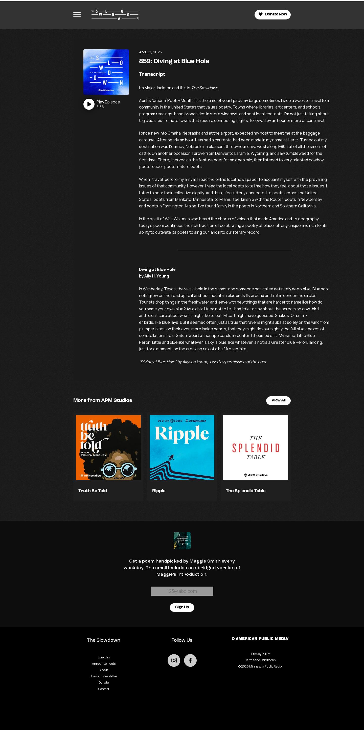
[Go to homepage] (112, 14)
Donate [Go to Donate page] (104, 682)
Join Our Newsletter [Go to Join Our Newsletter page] (103, 676)
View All (278, 400)
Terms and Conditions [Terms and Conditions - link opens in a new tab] (260, 660)
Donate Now (272, 14)
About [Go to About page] (104, 670)
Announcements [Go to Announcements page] (104, 663)
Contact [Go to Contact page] (103, 689)
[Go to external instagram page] (174, 660)
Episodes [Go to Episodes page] (104, 657)
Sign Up (182, 607)
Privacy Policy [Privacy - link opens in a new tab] (260, 654)
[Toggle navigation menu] (77, 14)
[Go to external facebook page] (190, 660)
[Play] (101, 104)
